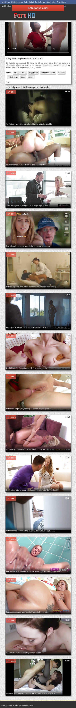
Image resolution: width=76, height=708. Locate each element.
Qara (23, 77)
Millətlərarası (13, 77)
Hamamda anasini (48, 73)
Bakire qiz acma (20, 73)
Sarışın (31, 77)
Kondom (61, 73)
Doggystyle (33, 73)
